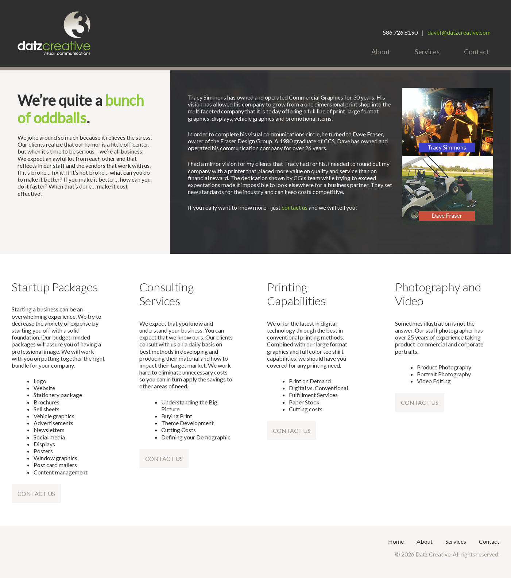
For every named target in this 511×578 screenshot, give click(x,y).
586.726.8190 (400, 32)
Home (396, 541)
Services (427, 52)
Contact (476, 52)
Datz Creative (54, 33)
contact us (294, 207)
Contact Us (36, 493)
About (380, 52)
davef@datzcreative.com (459, 32)
